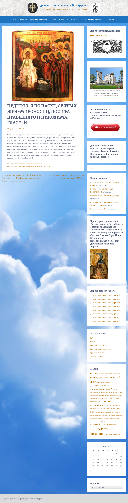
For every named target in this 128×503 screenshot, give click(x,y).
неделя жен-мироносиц (22, 166)
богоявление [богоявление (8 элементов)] (116, 373)
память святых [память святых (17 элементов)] (106, 405)
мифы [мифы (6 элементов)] (117, 398)
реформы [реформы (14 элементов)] (98, 412)
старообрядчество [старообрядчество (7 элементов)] (115, 418)
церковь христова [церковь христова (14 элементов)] (113, 434)
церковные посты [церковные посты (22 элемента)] (98, 424)
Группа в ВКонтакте (98, 345)
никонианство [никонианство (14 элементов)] (95, 402)
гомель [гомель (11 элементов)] (109, 382)
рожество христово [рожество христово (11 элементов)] (103, 415)
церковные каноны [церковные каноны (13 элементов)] (113, 421)
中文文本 (74, 19)
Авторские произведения (91, 19)
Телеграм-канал (96, 356)
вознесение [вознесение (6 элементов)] (104, 382)
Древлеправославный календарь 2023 (105, 310)
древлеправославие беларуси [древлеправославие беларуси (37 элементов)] (105, 389)
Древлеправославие (38, 19)
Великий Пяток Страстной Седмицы (104, 196)
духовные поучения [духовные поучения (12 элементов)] (116, 393)
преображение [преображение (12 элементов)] (115, 408)
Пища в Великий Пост (98, 209)
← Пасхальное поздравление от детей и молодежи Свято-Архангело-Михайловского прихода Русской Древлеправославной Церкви (22, 178)
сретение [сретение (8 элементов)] (106, 418)
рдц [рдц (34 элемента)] (92, 411)
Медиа (53, 19)
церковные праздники (42, 166)
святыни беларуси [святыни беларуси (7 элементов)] (98, 418)
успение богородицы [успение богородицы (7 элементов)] (99, 421)
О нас (14, 19)
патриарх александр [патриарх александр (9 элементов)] (102, 408)
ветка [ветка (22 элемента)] (98, 382)
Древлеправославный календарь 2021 (105, 303)
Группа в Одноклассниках (100, 349)
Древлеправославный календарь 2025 (105, 317)
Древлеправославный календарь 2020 (105, 299)
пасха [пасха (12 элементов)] (114, 405)
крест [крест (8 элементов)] (105, 398)
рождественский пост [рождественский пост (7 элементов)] (108, 412)
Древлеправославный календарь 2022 (105, 306)
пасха (32, 166)
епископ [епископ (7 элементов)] (92, 395)
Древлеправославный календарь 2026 (105, 321)
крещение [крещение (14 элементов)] (111, 398)
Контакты (110, 19)
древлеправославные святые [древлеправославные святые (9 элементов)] (99, 392)
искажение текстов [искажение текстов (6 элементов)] (111, 395)
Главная (5, 19)
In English (63, 19)
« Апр (92, 471)
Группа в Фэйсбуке (97, 353)
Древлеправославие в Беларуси (62, 5)
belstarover (24, 129)
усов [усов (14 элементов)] (92, 421)
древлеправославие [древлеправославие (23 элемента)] (99, 385)
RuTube (93, 338)
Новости (23, 19)
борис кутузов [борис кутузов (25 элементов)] (97, 377)
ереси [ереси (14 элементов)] (103, 395)
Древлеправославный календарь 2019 (105, 295)
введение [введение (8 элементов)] (107, 378)
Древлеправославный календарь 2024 (105, 314)
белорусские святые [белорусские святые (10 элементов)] (105, 373)
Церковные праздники (34, 164)
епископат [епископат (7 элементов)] (98, 395)
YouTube (93, 342)
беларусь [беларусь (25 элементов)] (94, 373)
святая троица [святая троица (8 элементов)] (115, 415)
